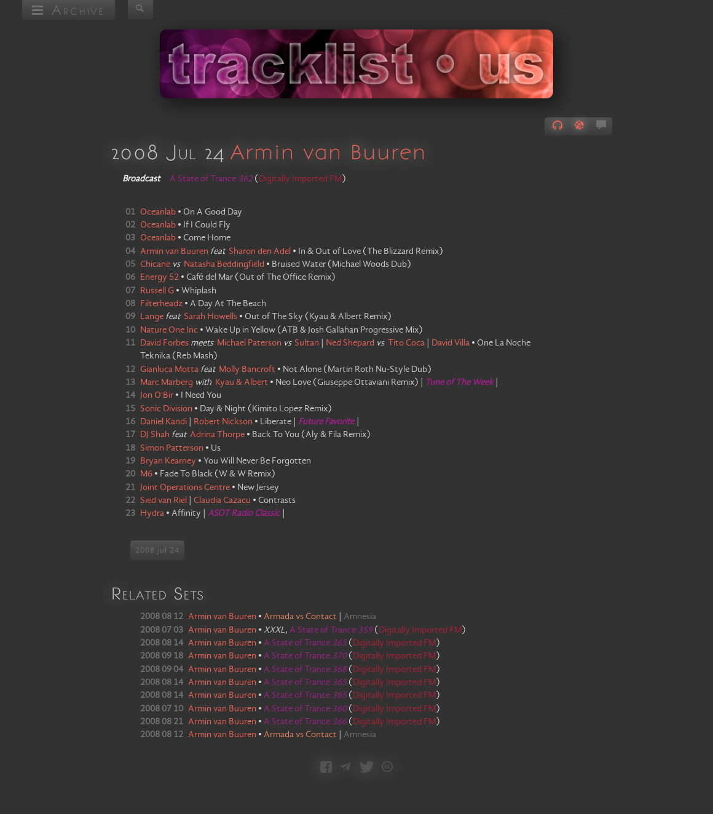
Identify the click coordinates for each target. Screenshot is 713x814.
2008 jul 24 (157, 550)
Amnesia (360, 617)
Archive (68, 9)
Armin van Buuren (327, 151)
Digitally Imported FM (300, 179)
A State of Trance (331, 630)
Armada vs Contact (300, 617)
